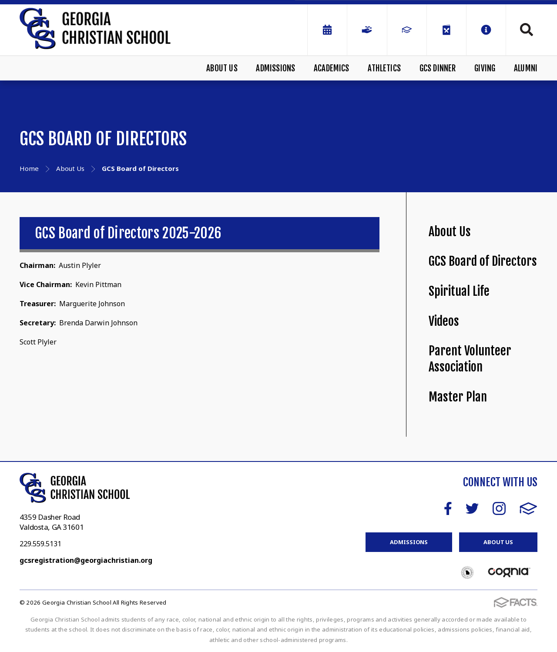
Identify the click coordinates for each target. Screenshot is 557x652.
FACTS (528, 508)
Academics (331, 68)
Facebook (448, 508)
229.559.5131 (40, 543)
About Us (222, 68)
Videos (444, 321)
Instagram (499, 508)
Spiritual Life (459, 291)
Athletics (384, 68)
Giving (484, 68)
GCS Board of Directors (483, 261)
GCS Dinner (437, 68)
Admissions (275, 68)
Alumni (525, 68)
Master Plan (458, 397)
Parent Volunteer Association (470, 358)
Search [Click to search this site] (526, 29)
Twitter (472, 508)
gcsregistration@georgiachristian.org (86, 560)
